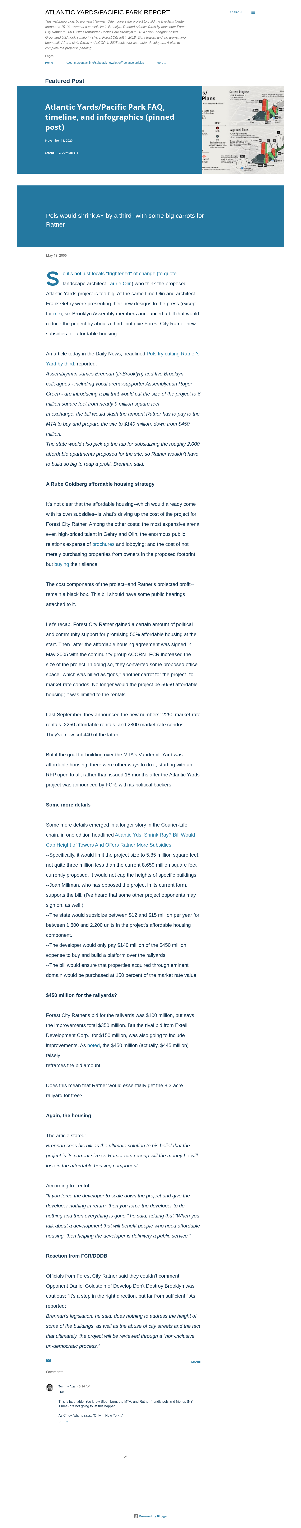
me (56, 313)
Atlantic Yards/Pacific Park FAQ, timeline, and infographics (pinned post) (109, 117)
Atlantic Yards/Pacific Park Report (107, 12)
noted (93, 1045)
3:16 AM (84, 1386)
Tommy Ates (67, 1386)
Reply (63, 1422)
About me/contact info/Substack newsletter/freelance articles (105, 62)
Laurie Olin (119, 283)
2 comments (68, 153)
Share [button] (50, 153)
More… (161, 62)
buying (61, 564)
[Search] (236, 12)
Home (49, 62)
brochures (103, 544)
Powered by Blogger (150, 1516)
